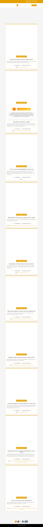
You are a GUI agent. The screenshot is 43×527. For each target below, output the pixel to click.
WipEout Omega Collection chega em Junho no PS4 (21, 357)
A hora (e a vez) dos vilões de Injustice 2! (21, 500)
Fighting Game (20, 318)
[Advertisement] (21, 14)
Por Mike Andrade (17, 65)
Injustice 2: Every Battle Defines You (20, 508)
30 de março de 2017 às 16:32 (26, 363)
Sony (20, 365)
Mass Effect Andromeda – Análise (21, 122)
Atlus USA (13, 318)
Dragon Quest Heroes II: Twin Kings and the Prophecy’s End (24, 460)
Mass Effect (20, 130)
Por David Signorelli (17, 223)
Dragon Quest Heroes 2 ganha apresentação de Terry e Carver (21, 451)
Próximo (26, 521)
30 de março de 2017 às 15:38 (25, 410)
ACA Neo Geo (20, 412)
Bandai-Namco (19, 272)
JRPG (10, 225)
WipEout (22, 365)
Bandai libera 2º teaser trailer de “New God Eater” (21, 264)
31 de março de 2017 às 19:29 (25, 65)
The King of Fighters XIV (29, 318)
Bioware (15, 130)
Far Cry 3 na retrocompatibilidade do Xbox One (21, 169)
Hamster (24, 412)
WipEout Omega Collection (29, 365)
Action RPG (12, 460)
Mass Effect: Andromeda (27, 130)
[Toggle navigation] (17, 5)
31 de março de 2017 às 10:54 (25, 270)
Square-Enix (18, 225)
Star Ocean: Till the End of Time (30, 225)
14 (22, 521)
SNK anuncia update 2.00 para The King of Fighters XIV (21, 311)
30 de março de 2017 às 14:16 (25, 459)
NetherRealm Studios (31, 508)
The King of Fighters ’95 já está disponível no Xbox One (21, 403)
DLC (18, 67)
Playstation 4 (13, 225)
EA (17, 130)
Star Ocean (23, 225)
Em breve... (34, 5)
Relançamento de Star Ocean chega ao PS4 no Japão (21, 217)
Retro (22, 179)
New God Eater (25, 272)
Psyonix (20, 67)
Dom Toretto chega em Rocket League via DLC (21, 59)
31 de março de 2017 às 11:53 (26, 223)
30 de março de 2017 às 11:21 (25, 506)
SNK (23, 318)
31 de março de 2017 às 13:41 (25, 177)
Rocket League (24, 67)
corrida (12, 365)
